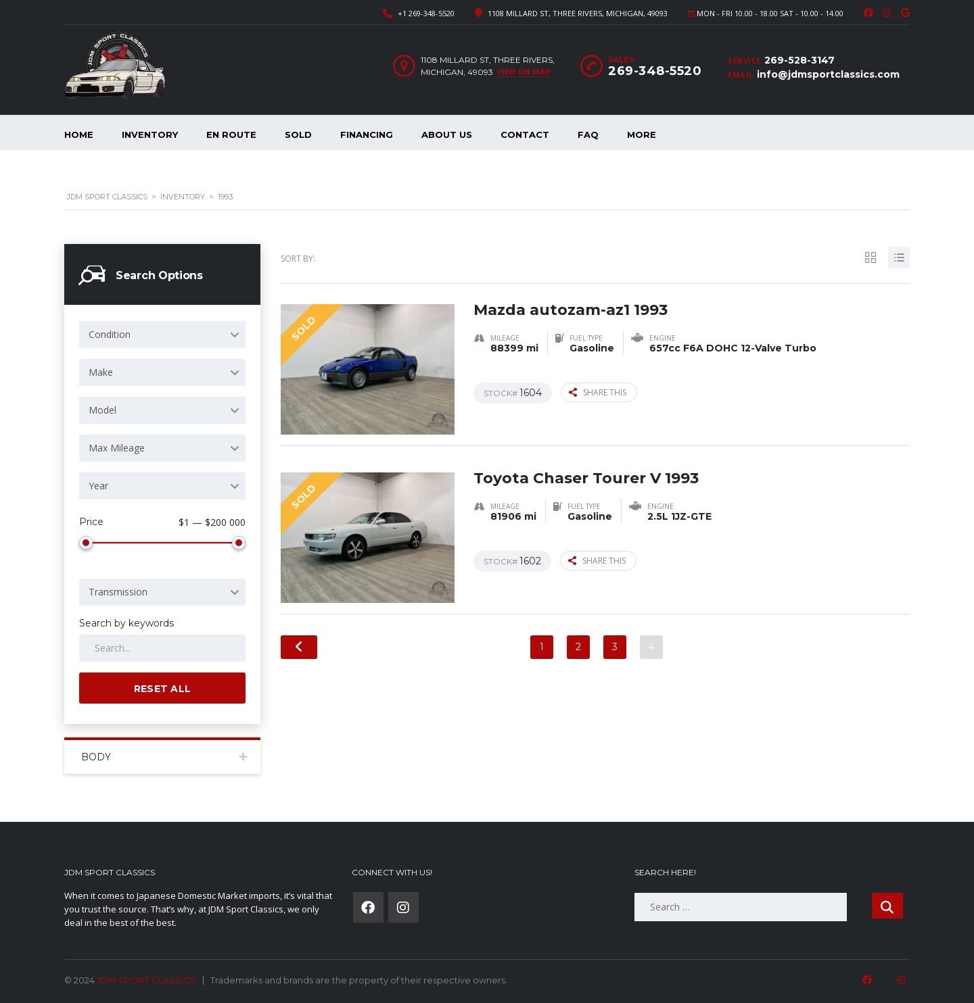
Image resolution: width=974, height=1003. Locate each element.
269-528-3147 (799, 60)
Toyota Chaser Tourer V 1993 (586, 478)
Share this (597, 392)
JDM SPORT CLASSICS (146, 977)
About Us (446, 134)
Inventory (150, 134)
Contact (525, 134)
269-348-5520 (654, 71)
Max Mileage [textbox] (117, 447)
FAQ (588, 134)
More (641, 134)
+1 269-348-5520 (426, 13)
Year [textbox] (98, 485)
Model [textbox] (102, 409)
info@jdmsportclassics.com (828, 74)
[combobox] (162, 334)
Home (78, 134)
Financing (366, 134)
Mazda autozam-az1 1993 (570, 310)
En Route (231, 134)
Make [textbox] (101, 372)
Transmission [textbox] (118, 589)
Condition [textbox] (110, 334)
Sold (298, 134)
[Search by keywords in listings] (162, 645)
